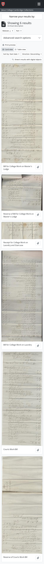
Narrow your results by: (22, 16)
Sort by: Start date (10, 54)
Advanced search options (17, 37)
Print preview (8, 45)
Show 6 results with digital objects (27, 59)
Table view (20, 49)
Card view (7, 49)
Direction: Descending (31, 54)
